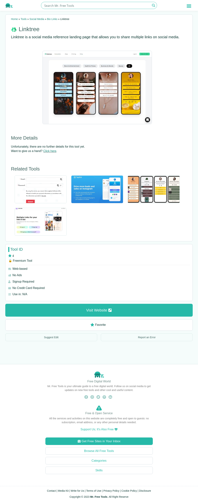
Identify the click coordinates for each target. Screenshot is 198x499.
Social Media (36, 19)
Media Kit (63, 490)
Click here (49, 151)
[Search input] (97, 5)
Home (14, 19)
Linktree (29, 29)
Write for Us (77, 490)
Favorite (98, 325)
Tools (24, 19)
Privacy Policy (111, 490)
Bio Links (52, 19)
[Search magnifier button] (153, 5)
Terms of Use (93, 490)
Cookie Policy (129, 490)
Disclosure (145, 490)
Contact (51, 490)
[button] (189, 6)
